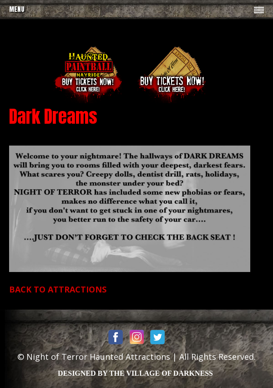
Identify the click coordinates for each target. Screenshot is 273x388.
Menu (17, 9)
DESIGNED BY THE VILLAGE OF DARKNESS (135, 373)
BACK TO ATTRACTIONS (57, 289)
